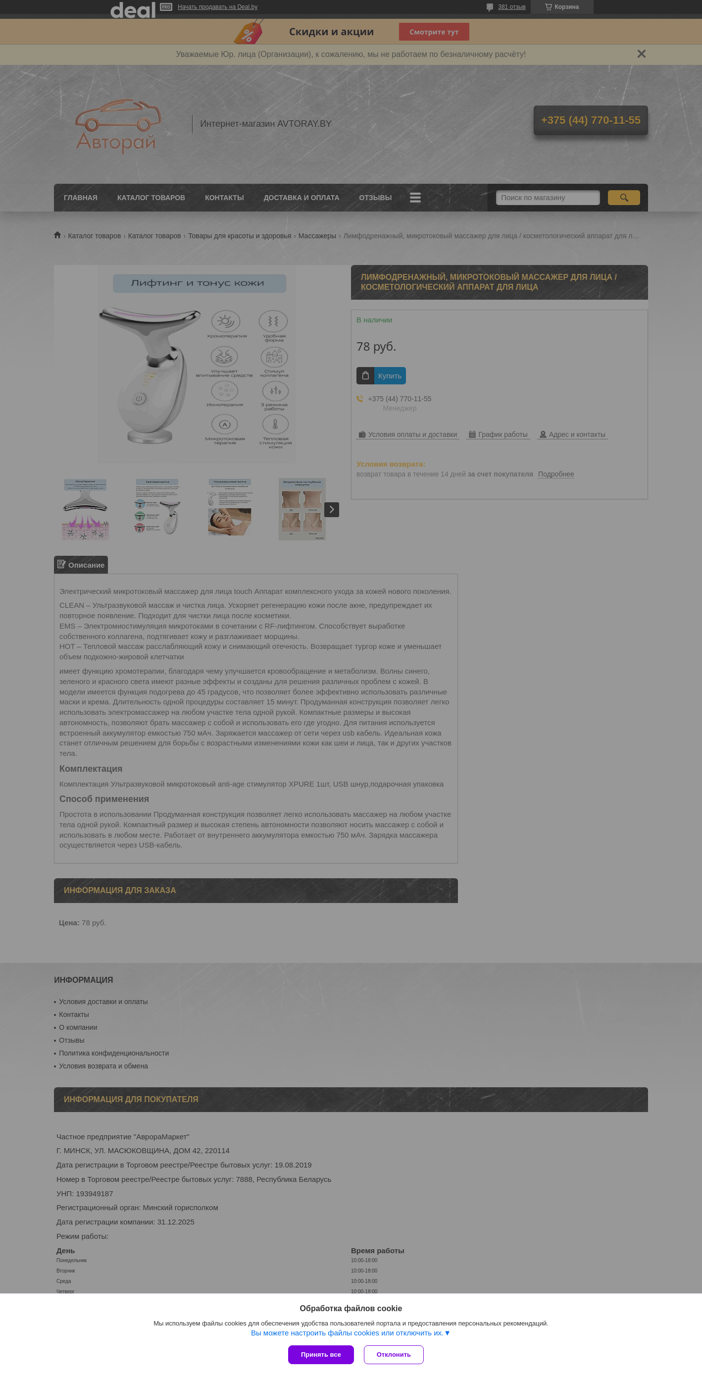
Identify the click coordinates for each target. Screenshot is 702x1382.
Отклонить (394, 1354)
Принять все (321, 1354)
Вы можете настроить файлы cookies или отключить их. (347, 1333)
